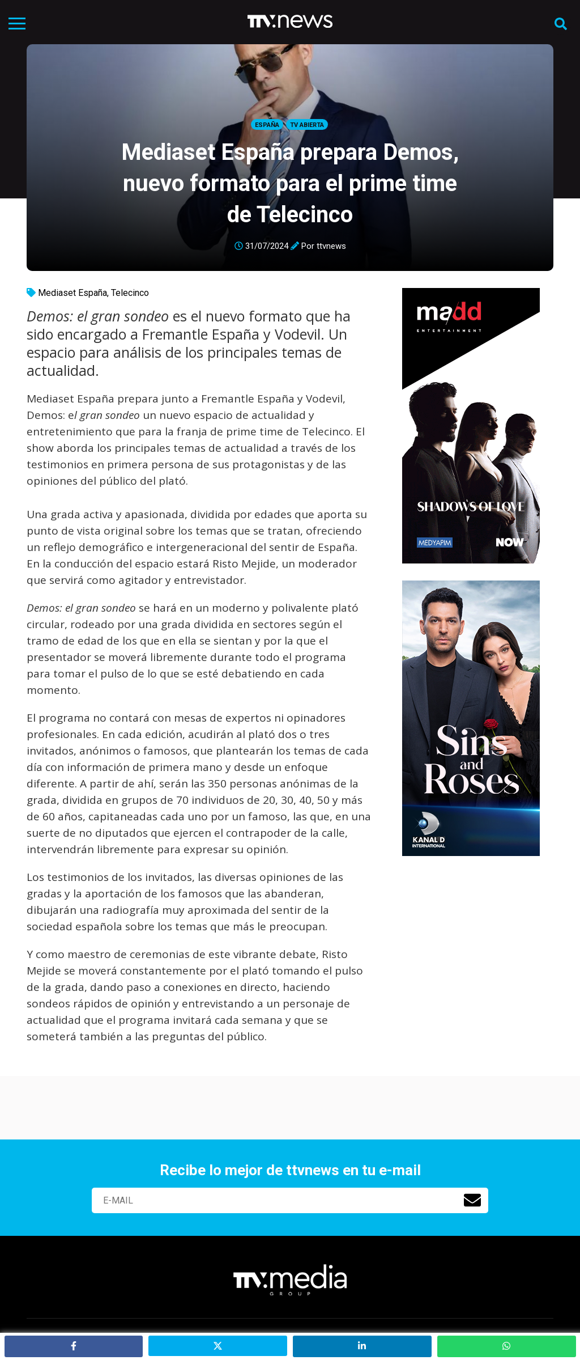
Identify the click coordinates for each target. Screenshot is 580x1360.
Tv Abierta (307, 125)
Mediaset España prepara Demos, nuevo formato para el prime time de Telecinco (290, 183)
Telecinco (130, 292)
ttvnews (331, 246)
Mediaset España (72, 292)
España (267, 125)
